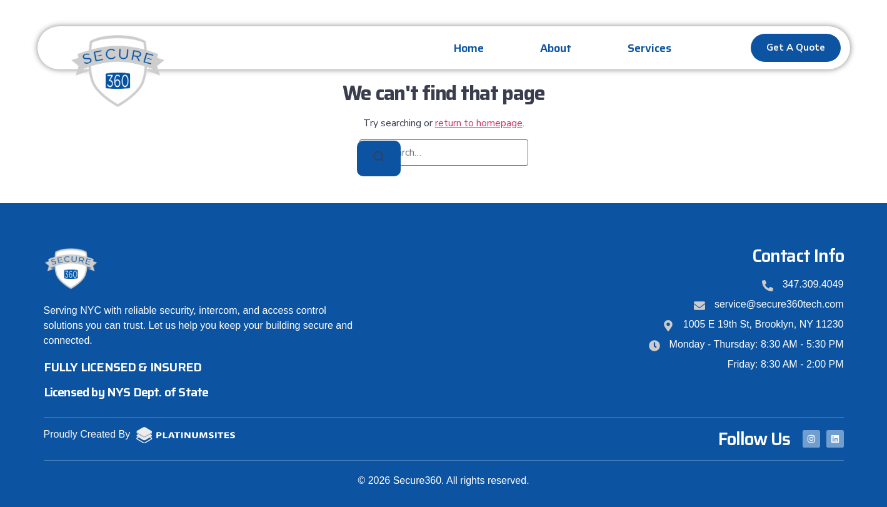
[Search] (379, 158)
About (555, 48)
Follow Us (754, 439)
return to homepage (479, 123)
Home (469, 48)
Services (649, 48)
